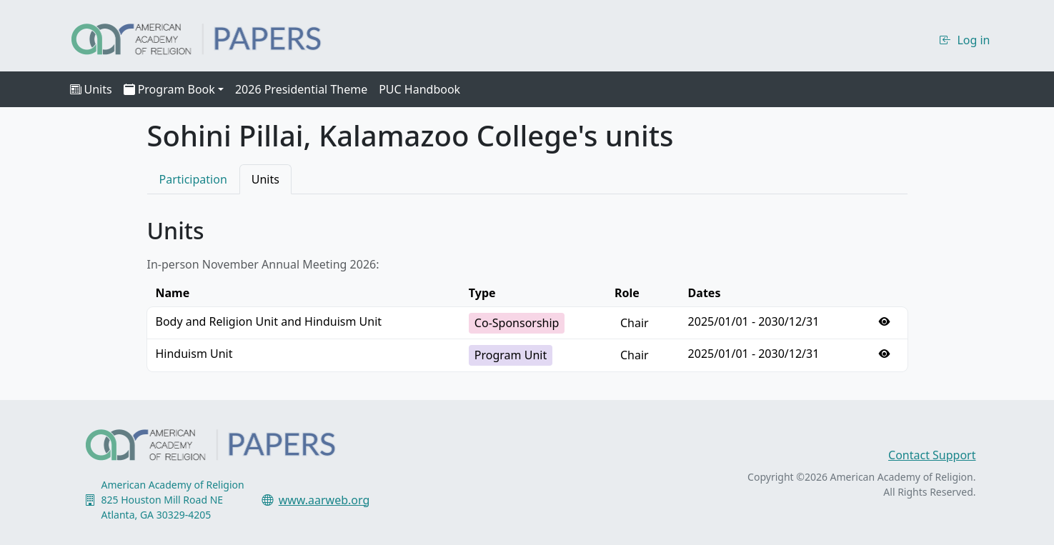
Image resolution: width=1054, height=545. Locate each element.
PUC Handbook (419, 89)
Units (91, 89)
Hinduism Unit (194, 353)
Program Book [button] (169, 89)
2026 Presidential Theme (301, 89)
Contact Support (931, 455)
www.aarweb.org (324, 500)
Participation (193, 179)
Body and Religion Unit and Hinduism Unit (269, 321)
